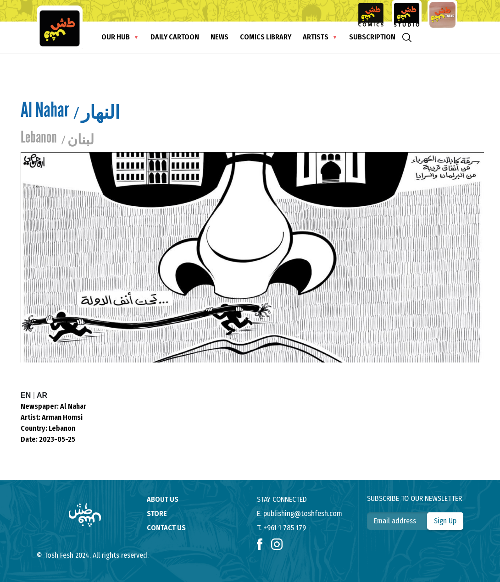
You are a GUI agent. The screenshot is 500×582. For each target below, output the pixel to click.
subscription (372, 37)
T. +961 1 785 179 (281, 527)
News (219, 37)
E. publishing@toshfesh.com (299, 513)
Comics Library (265, 37)
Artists (315, 37)
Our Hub (115, 37)
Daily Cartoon (174, 37)
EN (27, 395)
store (157, 513)
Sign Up (445, 520)
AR (42, 395)
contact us (166, 527)
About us (162, 499)
